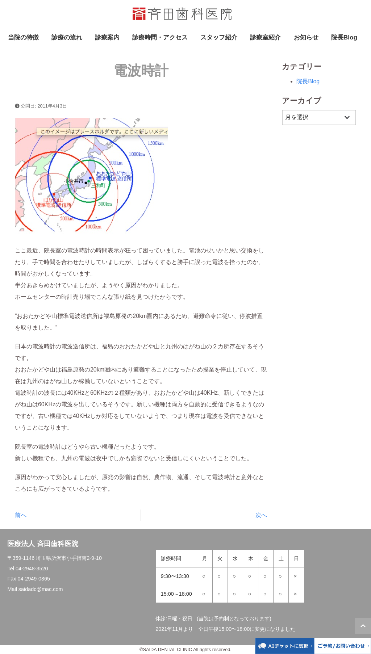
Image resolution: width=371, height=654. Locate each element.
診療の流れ (66, 37)
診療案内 (107, 37)
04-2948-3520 (32, 568)
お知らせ (306, 37)
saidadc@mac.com (40, 589)
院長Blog (344, 37)
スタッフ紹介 (218, 37)
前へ (20, 515)
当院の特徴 (23, 37)
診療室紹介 (265, 37)
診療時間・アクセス (160, 37)
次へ (261, 515)
